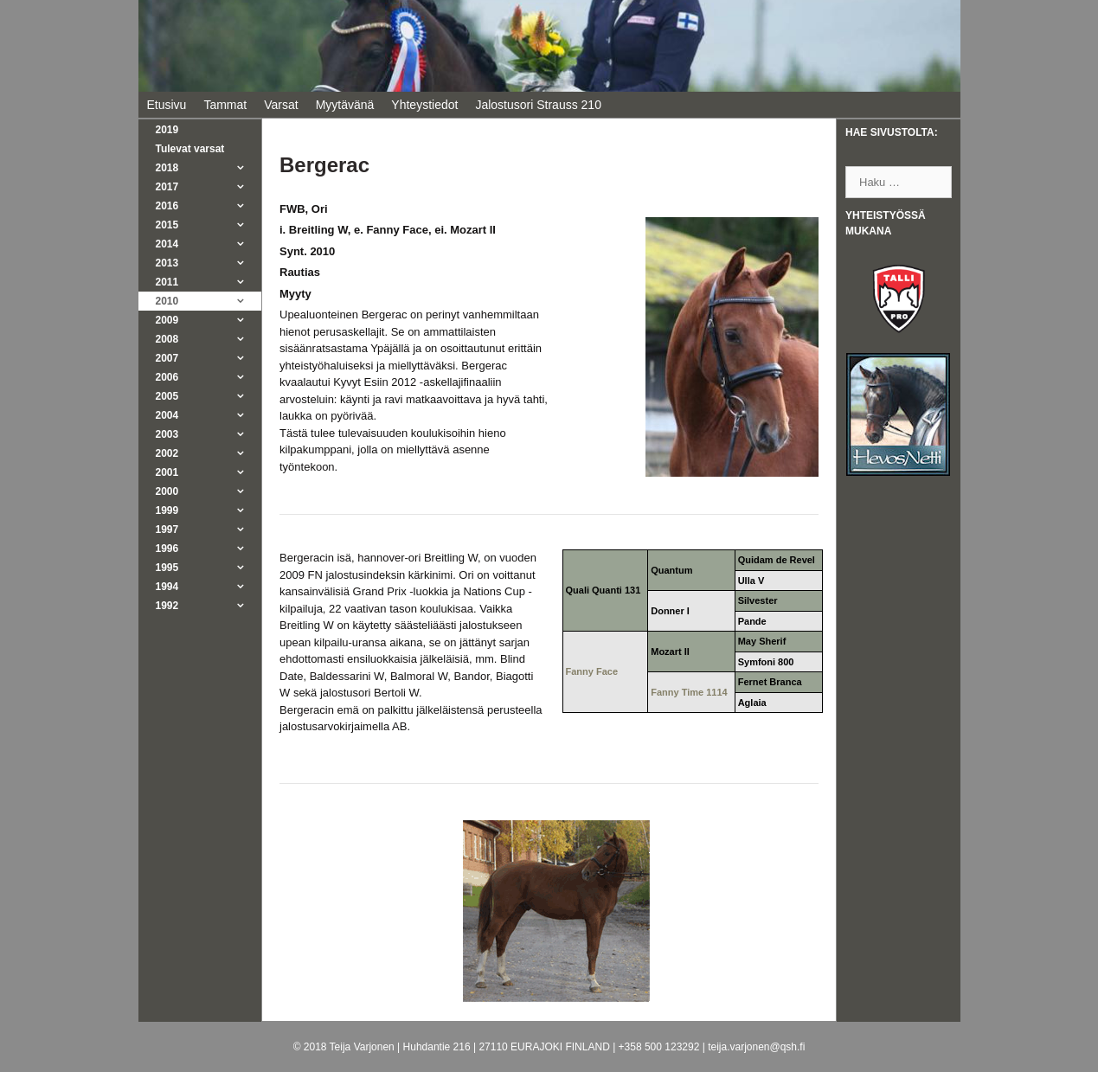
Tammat (225, 105)
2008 (209, 339)
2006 (209, 377)
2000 (209, 491)
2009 (209, 320)
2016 (209, 205)
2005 (209, 396)
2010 (209, 301)
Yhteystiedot (424, 105)
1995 (209, 567)
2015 (209, 224)
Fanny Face (592, 671)
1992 (209, 605)
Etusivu (167, 105)
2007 (209, 358)
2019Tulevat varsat (190, 139)
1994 (209, 586)
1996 (209, 548)
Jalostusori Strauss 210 (538, 105)
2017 (209, 186)
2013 (209, 263)
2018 (209, 167)
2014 (209, 244)
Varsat (281, 105)
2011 (209, 282)
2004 (209, 415)
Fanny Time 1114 (689, 692)
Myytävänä (345, 105)
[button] (244, 167)
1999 (209, 510)
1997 (209, 529)
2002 (209, 453)
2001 (209, 472)
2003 (209, 434)
